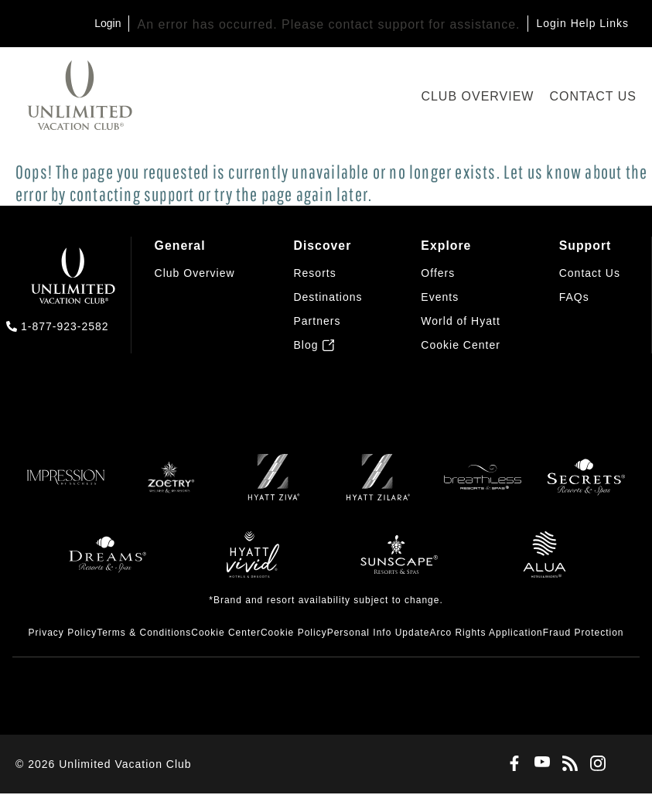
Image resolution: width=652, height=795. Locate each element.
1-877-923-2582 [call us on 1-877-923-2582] (65, 326)
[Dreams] (107, 564)
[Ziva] (273, 486)
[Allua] (544, 564)
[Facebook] (511, 766)
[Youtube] (539, 765)
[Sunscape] (399, 564)
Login (107, 23)
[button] (460, 346)
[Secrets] (586, 486)
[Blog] (567, 766)
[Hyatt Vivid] (253, 564)
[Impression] (65, 486)
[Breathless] (482, 486)
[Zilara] (378, 486)
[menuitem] (195, 296)
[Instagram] (595, 766)
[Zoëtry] (169, 486)
